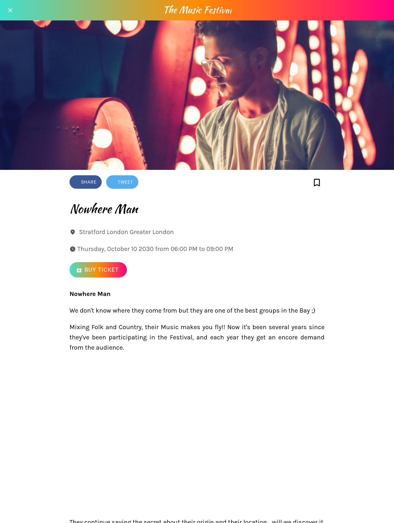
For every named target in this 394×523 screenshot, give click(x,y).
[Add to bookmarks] (317, 182)
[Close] (10, 10)
